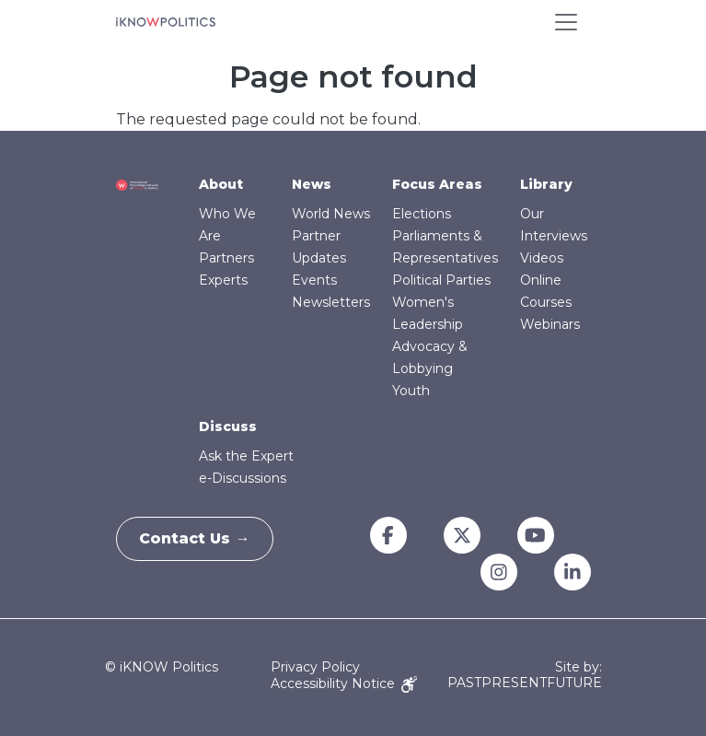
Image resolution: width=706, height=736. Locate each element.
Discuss (228, 426)
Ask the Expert (246, 456)
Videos (541, 258)
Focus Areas (437, 184)
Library (546, 184)
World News (331, 213)
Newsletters (331, 302)
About (221, 184)
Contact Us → (200, 538)
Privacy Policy (315, 667)
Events (314, 280)
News (311, 184)
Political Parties (441, 280)
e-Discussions (242, 478)
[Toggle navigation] (566, 22)
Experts (223, 280)
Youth (411, 390)
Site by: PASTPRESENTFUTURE (524, 675)
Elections (421, 213)
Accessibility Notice (344, 683)
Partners (226, 258)
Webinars (550, 324)
